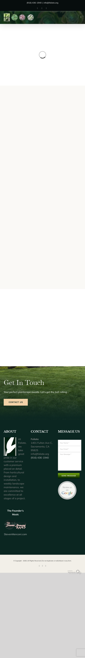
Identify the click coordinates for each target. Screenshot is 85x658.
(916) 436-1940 (40, 457)
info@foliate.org (51, 2)
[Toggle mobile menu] (80, 17)
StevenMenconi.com (15, 534)
